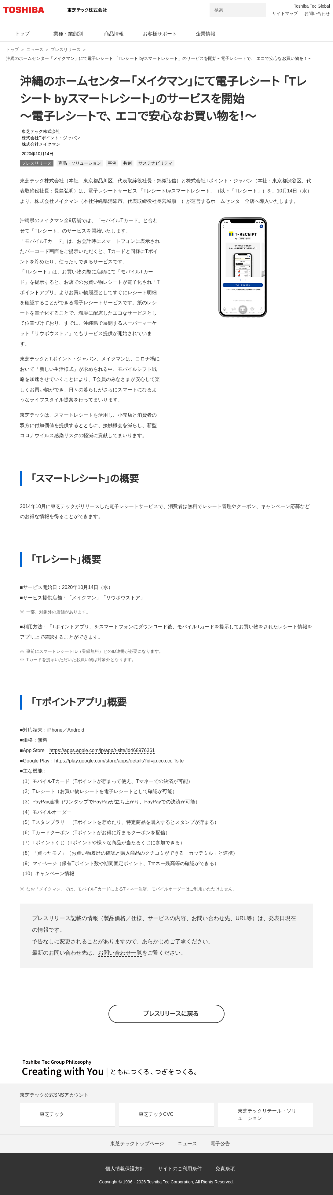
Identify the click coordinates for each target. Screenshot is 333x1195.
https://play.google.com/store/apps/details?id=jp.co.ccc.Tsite (119, 760)
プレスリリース (66, 49)
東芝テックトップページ (137, 1143)
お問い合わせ (317, 13)
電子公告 (220, 1143)
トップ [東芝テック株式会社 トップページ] (12, 49)
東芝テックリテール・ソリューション (267, 1114)
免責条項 (225, 1168)
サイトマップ (285, 13)
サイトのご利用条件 (180, 1168)
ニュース (34, 49)
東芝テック (52, 1114)
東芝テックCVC (156, 1114)
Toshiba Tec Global (312, 6)
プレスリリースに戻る (171, 1013)
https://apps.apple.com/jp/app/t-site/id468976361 (102, 750)
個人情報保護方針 (125, 1168)
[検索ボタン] (257, 10)
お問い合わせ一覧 (120, 953)
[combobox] (229, 10)
